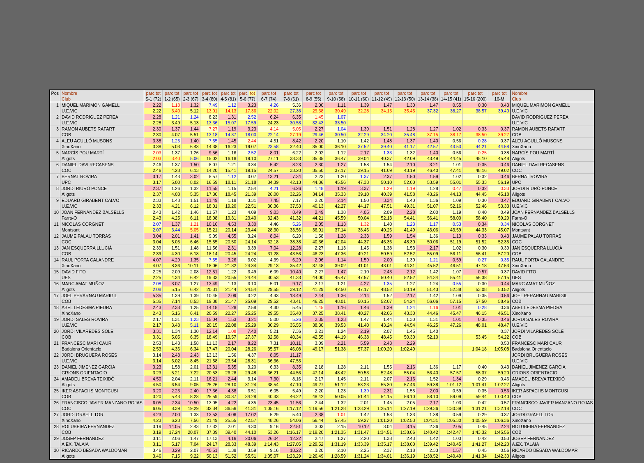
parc (150, 93)
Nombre (69, 93)
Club (66, 98)
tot (158, 93)
